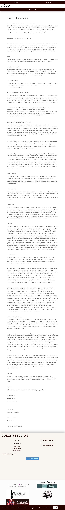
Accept (55, 507)
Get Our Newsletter (48, 445)
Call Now (16, 2)
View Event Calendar (48, 440)
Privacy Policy (60, 507)
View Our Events (32, 9)
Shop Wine (48, 2)
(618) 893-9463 (17, 443)
